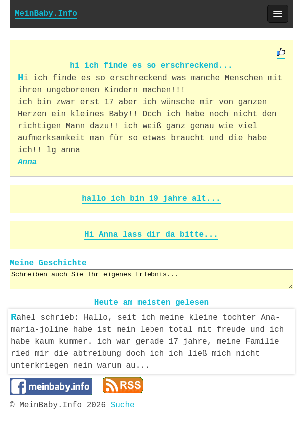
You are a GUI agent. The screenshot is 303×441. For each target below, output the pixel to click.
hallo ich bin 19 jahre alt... (151, 198)
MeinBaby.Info (46, 13)
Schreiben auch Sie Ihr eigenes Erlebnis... (151, 279)
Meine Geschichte (48, 263)
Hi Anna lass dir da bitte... (151, 234)
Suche (123, 403)
